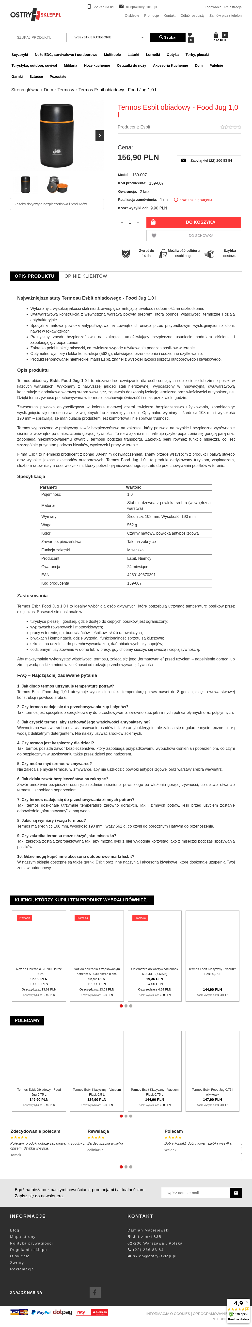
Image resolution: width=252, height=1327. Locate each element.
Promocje (151, 15)
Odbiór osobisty (192, 15)
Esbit (145, 127)
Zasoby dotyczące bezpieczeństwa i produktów (51, 204)
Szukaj (167, 37)
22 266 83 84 (104, 7)
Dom (199, 65)
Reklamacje (22, 1269)
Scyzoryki (20, 55)
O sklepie (132, 15)
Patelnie (216, 65)
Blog (14, 1230)
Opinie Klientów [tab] (85, 276)
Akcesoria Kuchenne (170, 65)
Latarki (133, 55)
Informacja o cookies (168, 1314)
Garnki (17, 77)
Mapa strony (23, 1236)
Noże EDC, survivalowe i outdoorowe (66, 55)
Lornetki (153, 55)
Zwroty (17, 1263)
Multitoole (112, 55)
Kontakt (169, 15)
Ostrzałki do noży (131, 65)
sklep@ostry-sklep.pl (141, 7)
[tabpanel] (126, 582)
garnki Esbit (94, 862)
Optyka (173, 55)
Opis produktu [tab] (35, 276)
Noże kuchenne (97, 65)
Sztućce (36, 77)
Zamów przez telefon (225, 15)
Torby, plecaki (197, 55)
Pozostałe (58, 77)
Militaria (70, 65)
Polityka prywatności (31, 1243)
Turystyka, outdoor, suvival (34, 65)
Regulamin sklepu (28, 1249)
